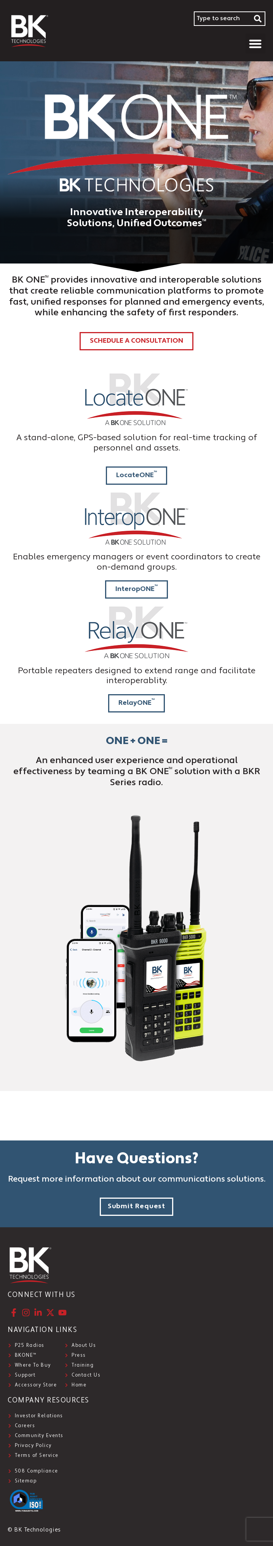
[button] (256, 44)
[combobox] (222, 18)
